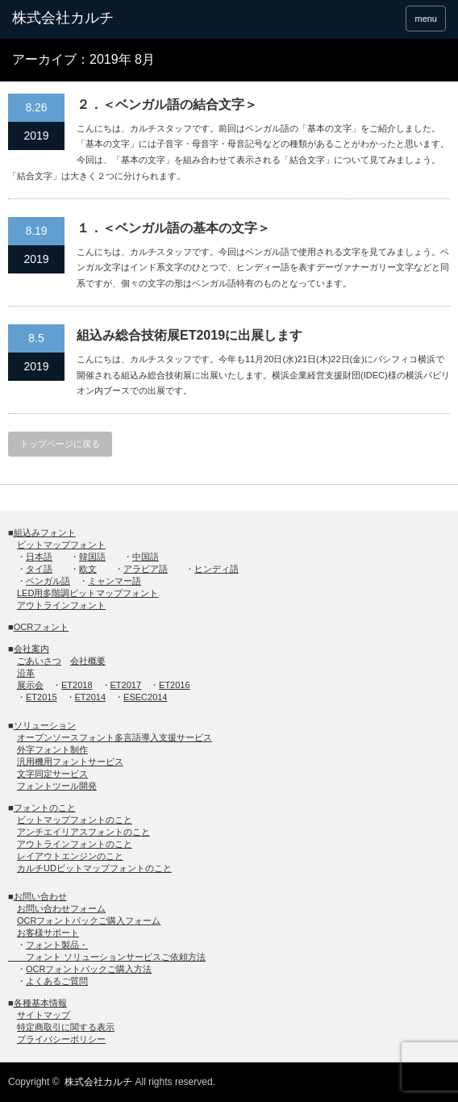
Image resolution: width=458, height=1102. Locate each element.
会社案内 (31, 648)
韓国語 (92, 556)
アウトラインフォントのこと (74, 844)
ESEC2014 (145, 697)
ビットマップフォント (61, 544)
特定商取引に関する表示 (65, 1027)
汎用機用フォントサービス (70, 761)
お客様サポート (48, 932)
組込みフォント (45, 532)
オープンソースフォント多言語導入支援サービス (114, 737)
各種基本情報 (40, 1003)
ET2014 (90, 697)
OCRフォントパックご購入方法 (89, 969)
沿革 (26, 673)
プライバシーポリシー (61, 1039)
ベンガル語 (48, 581)
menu (425, 18)
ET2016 (174, 685)
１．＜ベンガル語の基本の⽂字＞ (173, 228)
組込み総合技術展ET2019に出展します (189, 335)
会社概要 (88, 661)
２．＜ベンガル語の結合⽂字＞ (167, 104)
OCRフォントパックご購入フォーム (88, 920)
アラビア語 (145, 569)
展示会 (30, 685)
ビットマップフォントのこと (74, 819)
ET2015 (41, 697)
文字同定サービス (52, 773)
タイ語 (39, 569)
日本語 (39, 556)
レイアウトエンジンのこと (70, 856)
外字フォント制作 (52, 749)
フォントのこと (45, 807)
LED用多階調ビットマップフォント (87, 593)
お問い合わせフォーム (61, 908)
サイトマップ (43, 1015)
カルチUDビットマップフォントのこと (94, 868)
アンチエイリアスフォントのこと (83, 832)
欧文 (88, 569)
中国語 (145, 556)
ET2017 (126, 685)
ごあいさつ (39, 661)
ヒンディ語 (216, 569)
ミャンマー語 (114, 581)
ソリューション (45, 725)
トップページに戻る (60, 444)
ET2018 (77, 685)
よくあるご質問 (57, 981)
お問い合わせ (40, 896)
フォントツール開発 (57, 786)
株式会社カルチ (98, 1081)
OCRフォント (41, 627)
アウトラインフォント (61, 605)
